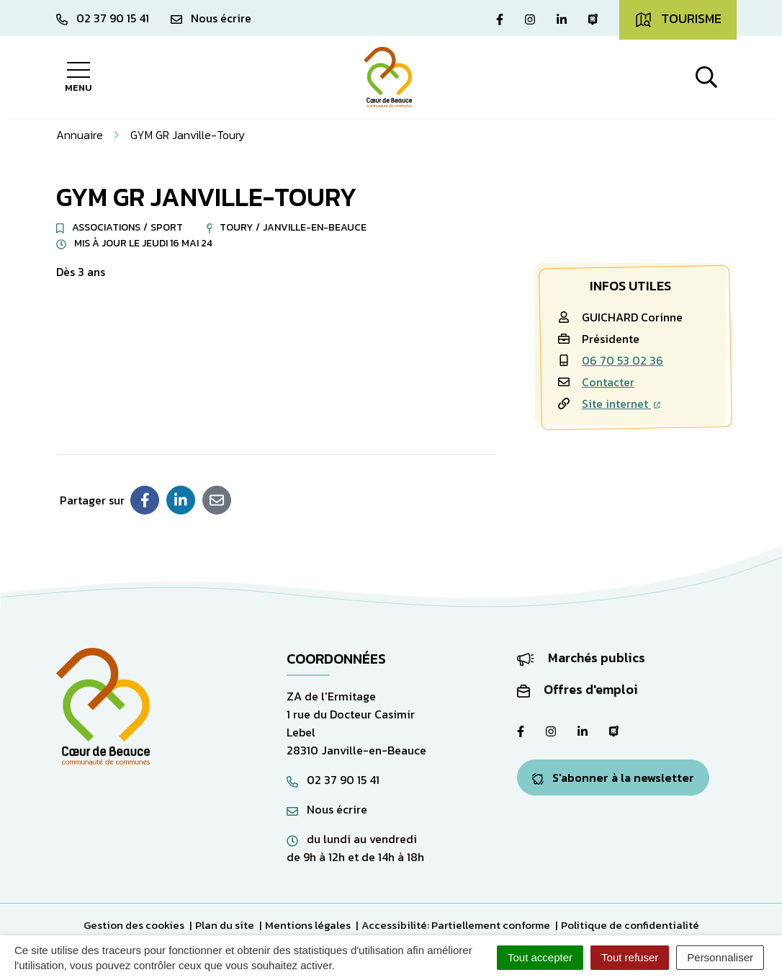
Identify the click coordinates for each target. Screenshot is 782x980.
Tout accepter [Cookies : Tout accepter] (540, 957)
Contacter (608, 382)
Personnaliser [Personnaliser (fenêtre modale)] (720, 957)
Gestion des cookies (134, 925)
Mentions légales (308, 925)
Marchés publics (581, 657)
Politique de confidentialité (630, 925)
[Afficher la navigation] (78, 77)
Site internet (621, 403)
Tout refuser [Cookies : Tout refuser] (629, 957)
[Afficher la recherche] (706, 77)
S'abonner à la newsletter (613, 777)
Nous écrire (327, 809)
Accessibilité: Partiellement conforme (455, 925)
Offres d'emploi (577, 689)
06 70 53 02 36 (622, 360)
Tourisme (678, 19)
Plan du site (224, 925)
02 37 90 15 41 (333, 779)
